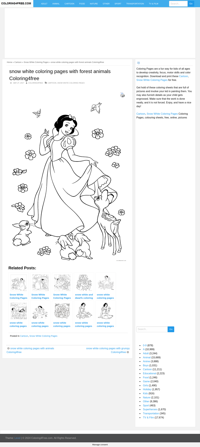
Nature (94, 4)
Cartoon (69, 4)
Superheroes (150, 409)
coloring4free (35, 83)
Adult (44, 4)
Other (106, 4)
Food (82, 4)
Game (146, 381)
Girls (145, 385)
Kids (145, 393)
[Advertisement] (99, 31)
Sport (118, 4)
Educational (149, 373)
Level (17, 438)
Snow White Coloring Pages (36, 62)
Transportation (135, 4)
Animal (56, 4)
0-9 (145, 345)
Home (9, 62)
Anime (146, 361)
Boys (146, 365)
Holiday (147, 389)
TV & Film (153, 4)
